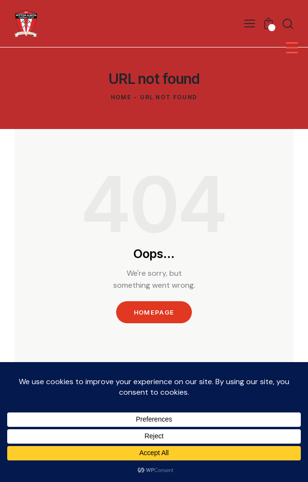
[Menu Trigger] (292, 47)
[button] (249, 23)
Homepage (154, 312)
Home (121, 97)
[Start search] (288, 24)
